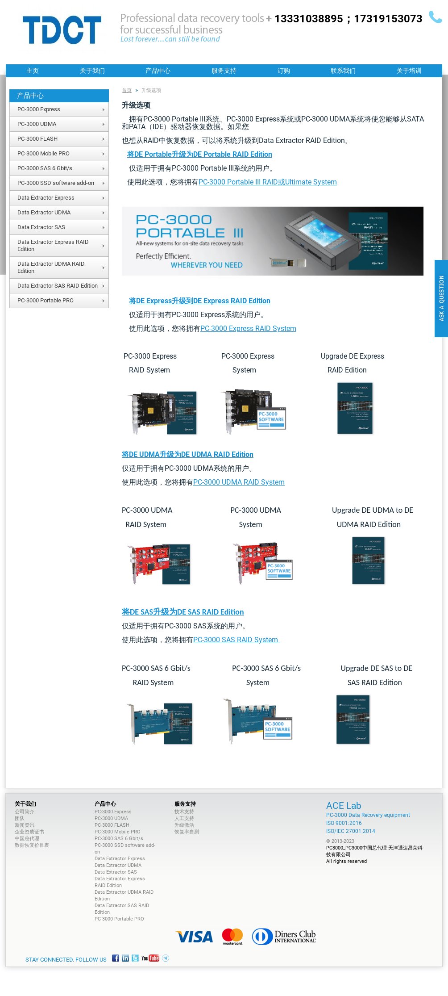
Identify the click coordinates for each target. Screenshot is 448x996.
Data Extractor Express (46, 197)
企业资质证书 (29, 832)
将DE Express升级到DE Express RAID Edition (199, 301)
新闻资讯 (24, 825)
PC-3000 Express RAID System (248, 328)
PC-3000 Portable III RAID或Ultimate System (268, 182)
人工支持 (184, 818)
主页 (32, 70)
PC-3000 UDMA (36, 124)
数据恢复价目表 (32, 845)
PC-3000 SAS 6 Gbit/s (44, 168)
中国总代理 (27, 838)
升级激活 (184, 825)
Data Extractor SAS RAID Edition (57, 285)
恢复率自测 (186, 832)
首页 (127, 90)
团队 (20, 818)
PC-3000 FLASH (37, 138)
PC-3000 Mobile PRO (43, 153)
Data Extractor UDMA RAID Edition (51, 267)
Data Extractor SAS (41, 227)
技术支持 (184, 812)
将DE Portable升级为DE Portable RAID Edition (199, 154)
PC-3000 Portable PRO (45, 300)
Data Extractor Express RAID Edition (53, 245)
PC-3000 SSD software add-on (55, 183)
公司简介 (24, 812)
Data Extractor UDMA (44, 212)
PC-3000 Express (38, 109)
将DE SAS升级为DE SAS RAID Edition (183, 612)
